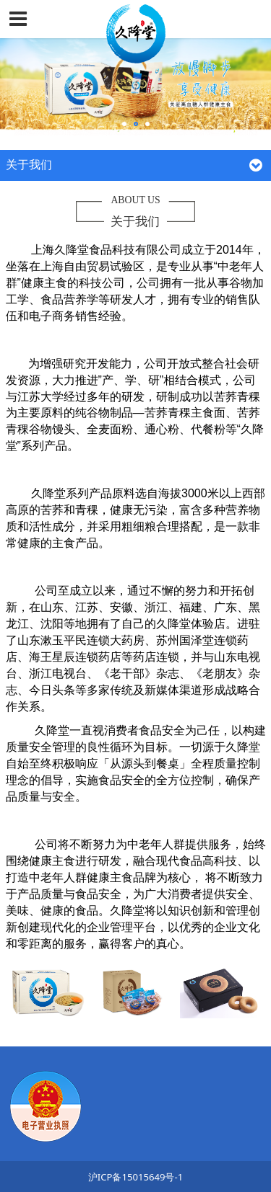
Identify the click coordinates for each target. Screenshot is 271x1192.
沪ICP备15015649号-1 (135, 1176)
